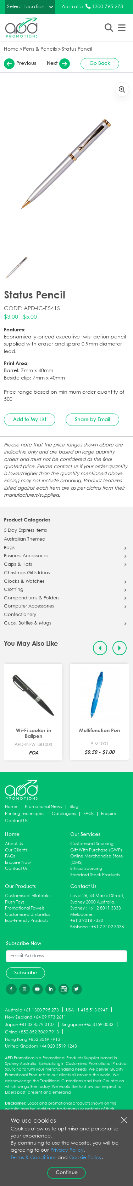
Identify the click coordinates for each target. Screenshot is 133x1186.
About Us (14, 844)
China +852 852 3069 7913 (32, 1032)
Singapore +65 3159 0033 (87, 1025)
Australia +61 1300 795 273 (32, 1010)
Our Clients (16, 850)
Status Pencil (77, 49)
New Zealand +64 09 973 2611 (35, 1017)
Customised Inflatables (28, 896)
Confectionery (20, 615)
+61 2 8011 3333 (104, 908)
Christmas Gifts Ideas (27, 573)
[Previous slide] (100, 648)
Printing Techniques (24, 814)
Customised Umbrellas (27, 915)
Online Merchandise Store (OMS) (96, 859)
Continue (67, 1172)
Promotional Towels (24, 908)
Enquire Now (18, 863)
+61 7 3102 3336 (107, 927)
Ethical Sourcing (86, 869)
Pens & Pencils (40, 49)
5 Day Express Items (25, 531)
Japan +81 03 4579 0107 (30, 1025)
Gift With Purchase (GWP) (96, 850)
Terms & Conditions (33, 1158)
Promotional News (43, 807)
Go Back (99, 63)
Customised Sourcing (91, 844)
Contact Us (16, 821)
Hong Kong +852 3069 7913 (32, 1039)
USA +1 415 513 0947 (87, 1010)
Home (11, 49)
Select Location (26, 6)
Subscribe (25, 972)
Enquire (108, 814)
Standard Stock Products (95, 875)
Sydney (77, 908)
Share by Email (92, 419)
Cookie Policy (85, 1158)
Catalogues (64, 814)
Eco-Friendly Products (26, 921)
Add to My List (29, 419)
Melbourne (81, 915)
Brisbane (79, 927)
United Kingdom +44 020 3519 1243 (41, 1046)
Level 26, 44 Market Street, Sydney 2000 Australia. (97, 899)
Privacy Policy (67, 1150)
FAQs (88, 814)
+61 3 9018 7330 (86, 921)
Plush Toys (14, 902)
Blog (74, 807)
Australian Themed (24, 539)
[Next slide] (119, 648)
